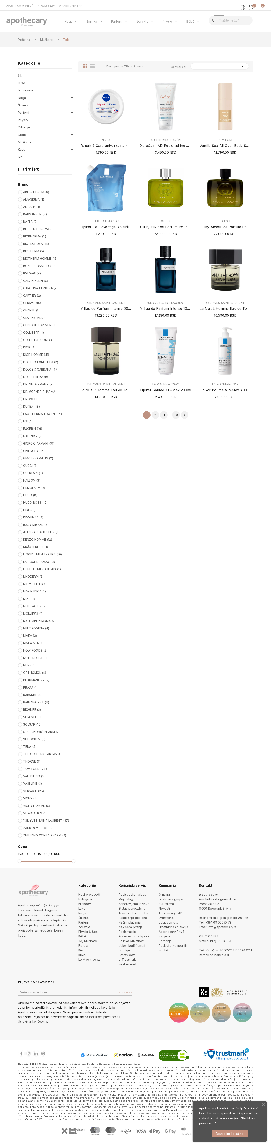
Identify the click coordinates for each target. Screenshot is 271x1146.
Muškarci (24, 142)
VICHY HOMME (36, 806)
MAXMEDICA (34, 591)
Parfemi (23, 112)
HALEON (31, 480)
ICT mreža (166, 904)
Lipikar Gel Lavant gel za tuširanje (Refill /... (106, 227)
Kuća (21, 149)
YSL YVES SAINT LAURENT (46, 820)
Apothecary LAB (170, 913)
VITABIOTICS (35, 813)
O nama (164, 894)
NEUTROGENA (36, 628)
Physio (23, 120)
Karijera (164, 936)
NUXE (30, 665)
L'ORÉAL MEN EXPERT (42, 554)
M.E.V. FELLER (35, 584)
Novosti (164, 908)
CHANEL (31, 310)
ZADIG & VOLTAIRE (39, 828)
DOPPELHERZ (35, 377)
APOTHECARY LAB (70, 5)
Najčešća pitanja (131, 927)
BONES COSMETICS (40, 266)
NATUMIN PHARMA (39, 621)
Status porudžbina (132, 908)
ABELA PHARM (36, 192)
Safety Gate (127, 955)
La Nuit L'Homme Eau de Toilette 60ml (225, 308)
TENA (30, 746)
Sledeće (185, 415)
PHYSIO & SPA (46, 5)
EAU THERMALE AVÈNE (42, 414)
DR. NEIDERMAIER (38, 384)
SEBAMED (32, 717)
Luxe (21, 83)
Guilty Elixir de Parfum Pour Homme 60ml (165, 227)
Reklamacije (127, 931)
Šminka (23, 105)
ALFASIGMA (33, 199)
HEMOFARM (34, 488)
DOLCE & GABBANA (41, 369)
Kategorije (29, 63)
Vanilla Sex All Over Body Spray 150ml (225, 145)
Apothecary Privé (171, 931)
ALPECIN (31, 207)
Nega (22, 98)
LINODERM (33, 576)
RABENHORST (36, 702)
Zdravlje (24, 127)
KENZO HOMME (37, 539)
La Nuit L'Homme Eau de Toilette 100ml (106, 390)
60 (176, 415)
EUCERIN (32, 428)
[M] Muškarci (87, 941)
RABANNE (33, 695)
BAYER (30, 221)
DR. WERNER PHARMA (41, 391)
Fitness (83, 945)
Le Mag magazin (90, 959)
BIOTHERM (33, 251)
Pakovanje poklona (133, 918)
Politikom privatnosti (103, 1017)
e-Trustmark (127, 959)
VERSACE (33, 791)
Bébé (82, 936)
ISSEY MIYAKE (35, 525)
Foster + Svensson (99, 1064)
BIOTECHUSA (36, 244)
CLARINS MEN (35, 317)
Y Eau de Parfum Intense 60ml (106, 308)
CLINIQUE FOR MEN (39, 325)
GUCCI (30, 465)
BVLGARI (32, 273)
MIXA (29, 598)
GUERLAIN (33, 473)
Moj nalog (126, 899)
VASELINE (32, 783)
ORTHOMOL (34, 672)
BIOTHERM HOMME (40, 258)
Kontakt (164, 950)
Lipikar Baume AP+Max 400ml (225, 390)
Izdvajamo (25, 90)
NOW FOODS (35, 650)
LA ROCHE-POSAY (40, 561)
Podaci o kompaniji (173, 945)
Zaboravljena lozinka (134, 904)
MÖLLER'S (33, 613)
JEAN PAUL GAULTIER (42, 532)
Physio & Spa (88, 931)
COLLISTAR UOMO (38, 340)
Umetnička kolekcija (173, 927)
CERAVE (32, 303)
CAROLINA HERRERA (40, 288)
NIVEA (30, 635)
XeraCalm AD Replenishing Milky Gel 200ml (165, 145)
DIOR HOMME (36, 354)
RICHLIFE (32, 709)
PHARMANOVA (36, 680)
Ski (20, 75)
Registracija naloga (133, 894)
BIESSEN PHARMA (38, 229)
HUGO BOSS (35, 502)
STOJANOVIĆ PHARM (41, 732)
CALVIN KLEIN (35, 280)
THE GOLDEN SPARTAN (43, 754)
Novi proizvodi (89, 894)
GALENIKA (33, 436)
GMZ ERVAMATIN (38, 458)
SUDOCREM (34, 739)
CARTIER (32, 295)
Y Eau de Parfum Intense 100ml (165, 308)
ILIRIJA (30, 510)
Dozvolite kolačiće (229, 1133)
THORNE (31, 761)
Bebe (22, 134)
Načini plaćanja (130, 922)
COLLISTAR (33, 332)
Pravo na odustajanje (134, 936)
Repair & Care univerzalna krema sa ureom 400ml (106, 145)
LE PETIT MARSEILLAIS (42, 569)
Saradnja (165, 941)
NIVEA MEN (34, 643)
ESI (28, 421)
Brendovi (85, 904)
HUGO (30, 495)
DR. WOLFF (34, 399)
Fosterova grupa (171, 899)
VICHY (30, 798)
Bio (20, 157)
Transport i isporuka (133, 913)
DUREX (31, 406)
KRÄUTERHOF (35, 547)
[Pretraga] (231, 20)
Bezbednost (128, 964)
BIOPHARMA (34, 236)
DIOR (29, 347)
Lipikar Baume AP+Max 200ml (165, 390)
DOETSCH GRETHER (40, 362)
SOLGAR (32, 724)
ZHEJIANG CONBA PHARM (44, 835)
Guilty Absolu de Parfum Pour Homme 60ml (225, 227)
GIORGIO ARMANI (38, 443)
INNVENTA (33, 517)
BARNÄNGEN (35, 214)
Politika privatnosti (132, 941)
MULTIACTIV (35, 606)
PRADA (30, 687)
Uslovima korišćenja (32, 1021)
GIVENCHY (34, 451)
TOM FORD (35, 769)
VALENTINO (35, 776)
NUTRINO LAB (35, 658)
